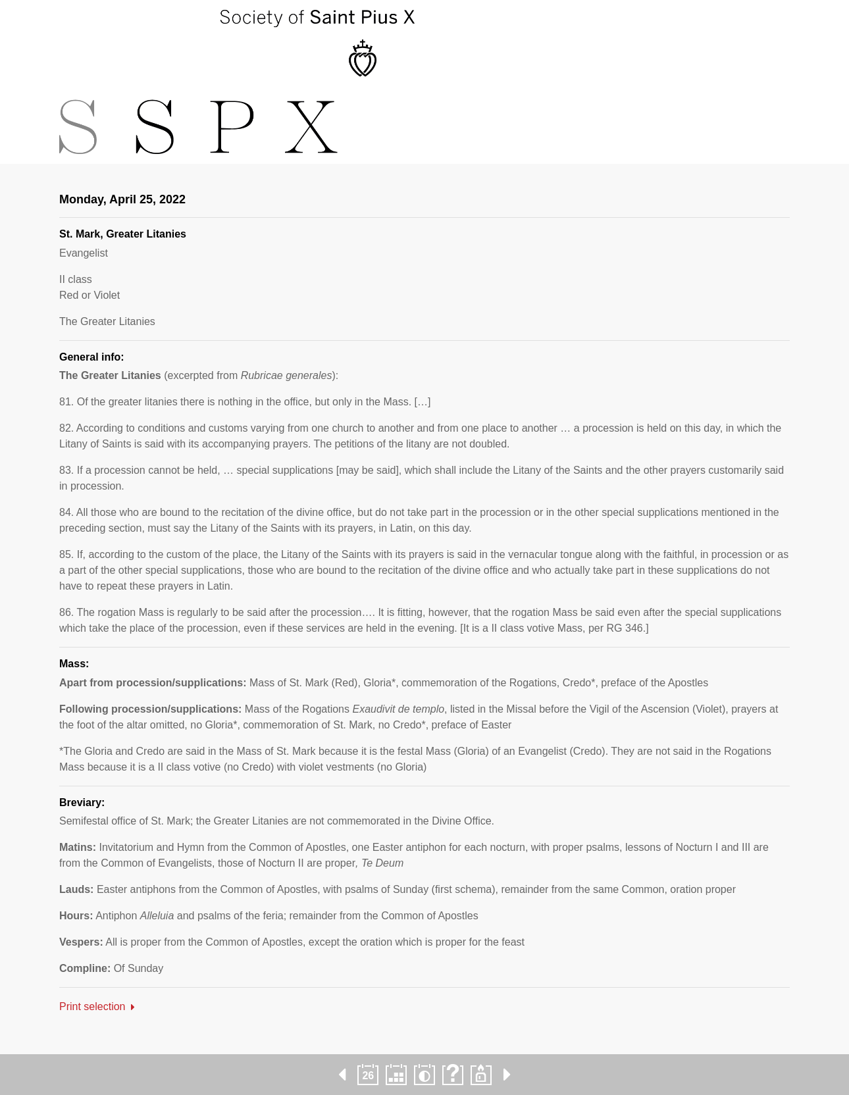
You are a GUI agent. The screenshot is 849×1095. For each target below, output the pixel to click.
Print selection (92, 1006)
